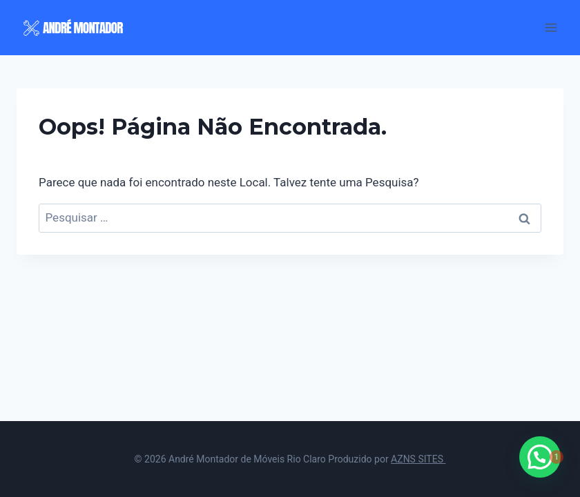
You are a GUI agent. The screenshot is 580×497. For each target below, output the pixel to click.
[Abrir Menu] (550, 27)
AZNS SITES (418, 459)
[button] (540, 457)
